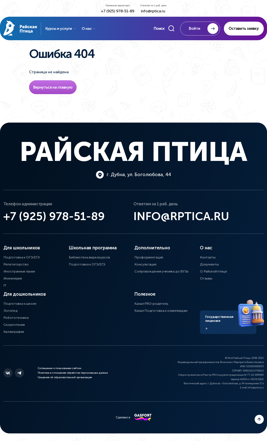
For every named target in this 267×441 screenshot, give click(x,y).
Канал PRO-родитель (151, 304)
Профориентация (148, 257)
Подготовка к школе (19, 304)
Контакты (207, 257)
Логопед (10, 311)
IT (4, 285)
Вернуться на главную (53, 87)
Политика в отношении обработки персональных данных (73, 372)
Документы (209, 264)
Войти (203, 28)
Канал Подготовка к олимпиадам (161, 311)
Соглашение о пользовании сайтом (59, 368)
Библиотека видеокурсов (89, 257)
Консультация (145, 264)
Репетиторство (16, 264)
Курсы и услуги (60, 28)
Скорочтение (14, 325)
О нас (89, 28)
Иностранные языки (19, 271)
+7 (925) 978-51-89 (117, 11)
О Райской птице (213, 271)
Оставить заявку (244, 28)
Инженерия (12, 278)
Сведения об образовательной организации (65, 377)
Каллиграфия (13, 332)
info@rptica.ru (153, 11)
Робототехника (16, 318)
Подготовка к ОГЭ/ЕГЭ (21, 257)
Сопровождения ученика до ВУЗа (161, 271)
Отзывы (206, 278)
